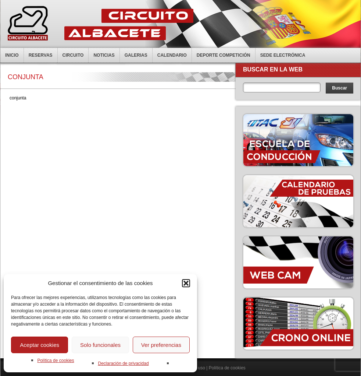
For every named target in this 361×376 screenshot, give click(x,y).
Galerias (136, 55)
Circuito (73, 55)
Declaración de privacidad (123, 363)
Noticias (103, 55)
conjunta (18, 98)
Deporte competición (223, 55)
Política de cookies (55, 360)
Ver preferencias (161, 345)
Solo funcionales (100, 345)
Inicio (12, 55)
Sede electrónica (282, 55)
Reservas (41, 55)
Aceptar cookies (39, 345)
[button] (186, 283)
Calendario (172, 55)
